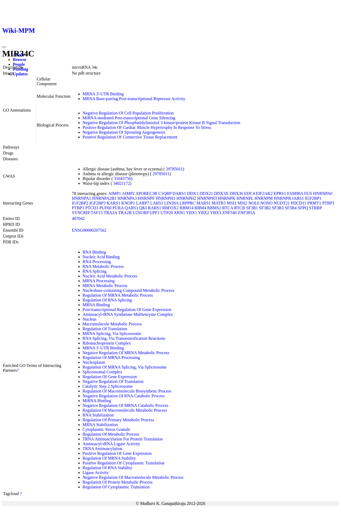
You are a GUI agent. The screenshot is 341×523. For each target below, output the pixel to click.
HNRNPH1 (166, 198)
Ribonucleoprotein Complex (107, 343)
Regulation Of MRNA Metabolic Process (118, 295)
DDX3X (221, 193)
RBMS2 (214, 208)
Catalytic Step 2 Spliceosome (108, 386)
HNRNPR (282, 198)
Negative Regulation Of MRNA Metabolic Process (126, 352)
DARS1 (179, 193)
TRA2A (110, 212)
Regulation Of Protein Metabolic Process (118, 482)
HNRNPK (227, 198)
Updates (20, 74)
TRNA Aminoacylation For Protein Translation (123, 439)
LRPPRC (188, 203)
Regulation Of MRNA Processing (111, 357)
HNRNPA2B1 (104, 198)
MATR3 (219, 203)
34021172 (121, 183)
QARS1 (131, 208)
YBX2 (203, 212)
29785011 (174, 169)
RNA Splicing (95, 271)
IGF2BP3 (97, 203)
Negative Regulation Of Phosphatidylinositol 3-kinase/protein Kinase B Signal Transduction (161, 122)
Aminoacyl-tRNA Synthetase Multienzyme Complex (128, 314)
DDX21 (206, 193)
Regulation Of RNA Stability (107, 467)
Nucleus (89, 319)
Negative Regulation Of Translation (113, 381)
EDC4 (249, 193)
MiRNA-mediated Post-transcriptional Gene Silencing (129, 118)
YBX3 (215, 212)
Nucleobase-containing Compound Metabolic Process (128, 290)
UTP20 (167, 212)
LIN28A (171, 203)
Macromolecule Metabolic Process (112, 324)
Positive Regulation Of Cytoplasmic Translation (124, 463)
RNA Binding (94, 252)
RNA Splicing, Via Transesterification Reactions (124, 338)
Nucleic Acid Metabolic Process (110, 276)
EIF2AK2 (264, 193)
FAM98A (295, 193)
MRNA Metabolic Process (105, 285)
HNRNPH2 (186, 198)
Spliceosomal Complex (102, 372)
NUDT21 (282, 203)
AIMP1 (114, 193)
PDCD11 (298, 203)
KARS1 (113, 203)
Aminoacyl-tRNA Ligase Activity (111, 444)
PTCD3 (91, 208)
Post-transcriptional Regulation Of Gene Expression (127, 309)
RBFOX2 (170, 208)
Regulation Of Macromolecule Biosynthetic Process (127, 391)
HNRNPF (146, 198)
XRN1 (179, 212)
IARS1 (298, 198)
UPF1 (154, 212)
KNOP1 (128, 203)
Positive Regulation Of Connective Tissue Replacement (130, 137)
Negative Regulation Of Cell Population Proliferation (128, 113)
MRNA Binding (96, 305)
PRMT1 (314, 203)
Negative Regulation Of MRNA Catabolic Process (125, 405)
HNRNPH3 (207, 198)
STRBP (315, 208)
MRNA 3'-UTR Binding (103, 94)
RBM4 (200, 208)
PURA (118, 208)
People (19, 64)
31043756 (122, 178)
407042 (78, 218)
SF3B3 (278, 208)
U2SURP (140, 212)
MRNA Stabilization (100, 424)
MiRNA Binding (97, 400)
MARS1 (203, 203)
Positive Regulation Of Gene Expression (117, 453)
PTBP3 (78, 208)
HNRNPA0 (322, 193)
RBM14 (186, 208)
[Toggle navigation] (4, 47)
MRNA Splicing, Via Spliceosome (112, 333)
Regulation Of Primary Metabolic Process (118, 420)
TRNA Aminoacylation (102, 448)
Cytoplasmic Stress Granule (106, 429)
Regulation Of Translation (105, 328)
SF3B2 (265, 208)
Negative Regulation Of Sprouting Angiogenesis (124, 132)
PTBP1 (328, 203)
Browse (19, 59)
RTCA (227, 208)
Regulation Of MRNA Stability (109, 458)
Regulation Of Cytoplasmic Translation (116, 487)
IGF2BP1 (313, 198)
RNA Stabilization (98, 415)
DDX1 (192, 193)
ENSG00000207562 (89, 230)
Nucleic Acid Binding (101, 257)
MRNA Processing (99, 281)
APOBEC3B (146, 193)
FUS (308, 193)
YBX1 (191, 212)
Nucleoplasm (94, 362)
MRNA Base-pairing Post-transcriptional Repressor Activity (134, 98)
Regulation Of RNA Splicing (107, 300)
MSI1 (231, 203)
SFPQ (303, 208)
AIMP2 (128, 193)
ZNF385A (246, 212)
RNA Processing (97, 261)
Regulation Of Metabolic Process (111, 434)
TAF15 (97, 212)
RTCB (239, 208)
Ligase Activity (96, 472)
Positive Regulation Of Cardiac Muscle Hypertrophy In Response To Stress (147, 127)
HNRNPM (263, 198)
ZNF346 (229, 212)
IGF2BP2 (80, 203)
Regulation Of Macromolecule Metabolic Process (125, 410)
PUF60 (105, 208)
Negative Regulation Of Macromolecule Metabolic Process (133, 477)
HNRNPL (245, 198)
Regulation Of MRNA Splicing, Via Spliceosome (125, 367)
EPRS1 (280, 193)
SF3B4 (291, 208)
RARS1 (154, 208)
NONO (266, 203)
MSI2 (242, 203)
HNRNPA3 (127, 198)
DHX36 (236, 193)
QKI (143, 208)
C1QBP (164, 193)
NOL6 (253, 203)
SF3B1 (252, 208)
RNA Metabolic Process (103, 266)
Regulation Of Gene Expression (110, 376)
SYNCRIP (81, 212)
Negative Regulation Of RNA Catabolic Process (124, 396)
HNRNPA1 (81, 198)
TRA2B (125, 212)
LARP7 (142, 203)
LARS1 (156, 203)
